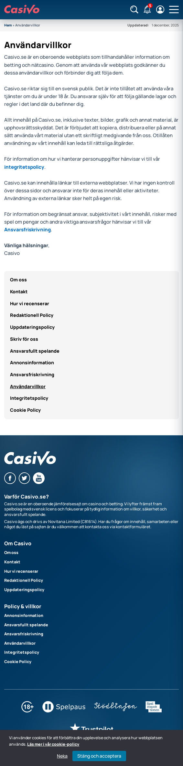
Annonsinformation (32, 362)
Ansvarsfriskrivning (27, 229)
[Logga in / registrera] (160, 9)
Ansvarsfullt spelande (34, 351)
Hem (8, 25)
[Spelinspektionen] (153, 711)
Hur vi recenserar (29, 303)
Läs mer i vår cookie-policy (53, 744)
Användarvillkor (28, 386)
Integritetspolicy (29, 398)
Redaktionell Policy (31, 315)
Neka (62, 756)
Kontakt (18, 291)
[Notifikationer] (147, 9)
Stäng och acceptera (99, 756)
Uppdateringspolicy (32, 327)
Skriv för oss (24, 339)
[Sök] (134, 9)
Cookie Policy (25, 410)
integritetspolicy (24, 167)
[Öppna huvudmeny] (174, 9)
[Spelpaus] (63, 711)
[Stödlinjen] (115, 711)
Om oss (18, 280)
